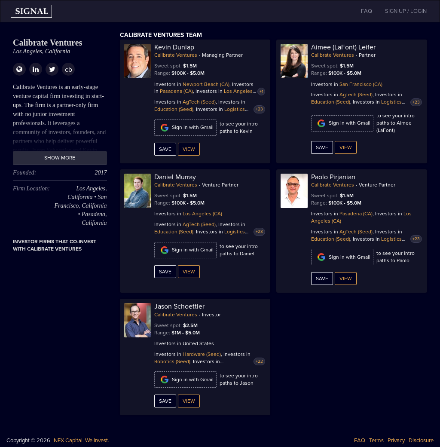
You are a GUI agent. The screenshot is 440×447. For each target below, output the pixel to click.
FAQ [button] (366, 11)
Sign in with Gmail (185, 127)
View (189, 149)
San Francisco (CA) (360, 84)
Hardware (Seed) (202, 354)
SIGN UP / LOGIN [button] (406, 11)
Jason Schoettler (179, 306)
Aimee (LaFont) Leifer (343, 47)
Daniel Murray (175, 177)
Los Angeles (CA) (202, 214)
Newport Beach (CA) (206, 84)
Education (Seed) (173, 109)
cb (68, 69)
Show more (59, 158)
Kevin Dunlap (174, 47)
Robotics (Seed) (172, 361)
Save (165, 149)
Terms (376, 440)
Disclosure (421, 440)
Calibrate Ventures (175, 55)
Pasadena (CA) (176, 91)
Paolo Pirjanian (333, 177)
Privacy (396, 440)
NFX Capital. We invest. (81, 440)
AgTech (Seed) (199, 102)
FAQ (359, 440)
